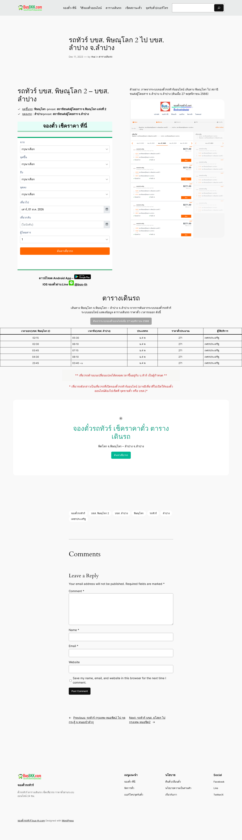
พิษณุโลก (139, 513)
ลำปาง (166, 513)
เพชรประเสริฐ (78, 519)
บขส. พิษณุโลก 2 (100, 513)
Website (74, 662)
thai (93, 56)
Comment (76, 591)
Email (73, 646)
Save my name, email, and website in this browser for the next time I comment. (119, 680)
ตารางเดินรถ (105, 56)
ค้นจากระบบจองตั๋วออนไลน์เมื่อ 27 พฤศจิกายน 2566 (121, 321)
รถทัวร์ (153, 513)
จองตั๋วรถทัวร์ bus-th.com (31, 820)
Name (74, 630)
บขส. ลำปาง (121, 513)
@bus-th (78, 284)
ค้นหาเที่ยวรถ (121, 455)
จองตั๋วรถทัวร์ (78, 513)
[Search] (219, 7)
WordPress (68, 820)
